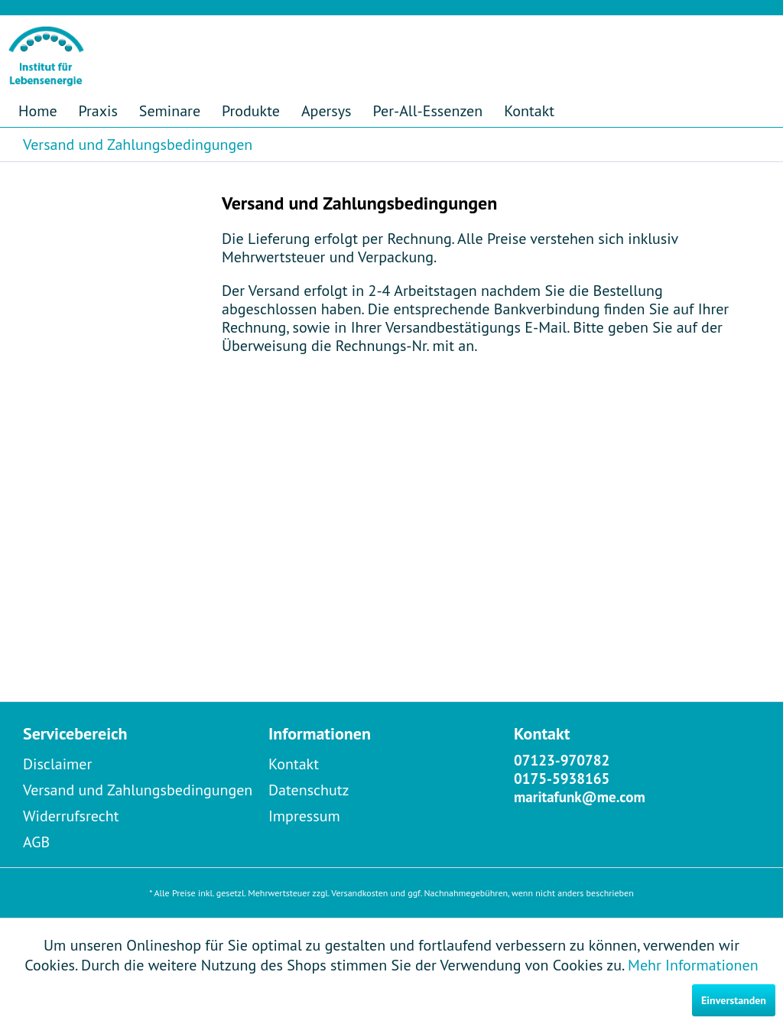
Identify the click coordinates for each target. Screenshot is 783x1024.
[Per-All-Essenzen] (428, 111)
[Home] (38, 111)
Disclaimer (57, 764)
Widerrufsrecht (71, 816)
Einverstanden (733, 1000)
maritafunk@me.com (579, 797)
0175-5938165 (561, 778)
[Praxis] (98, 111)
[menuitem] (38, 111)
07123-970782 (561, 760)
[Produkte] (251, 111)
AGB (36, 842)
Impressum (304, 816)
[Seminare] (169, 111)
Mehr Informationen (693, 965)
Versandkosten (359, 893)
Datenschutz (308, 790)
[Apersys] (326, 111)
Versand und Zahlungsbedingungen (137, 790)
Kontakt (293, 764)
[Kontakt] (529, 111)
